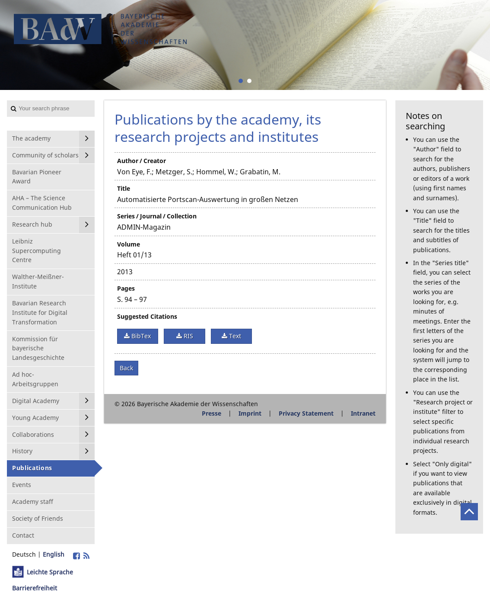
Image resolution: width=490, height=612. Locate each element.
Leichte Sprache (50, 572)
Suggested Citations (147, 316)
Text (234, 336)
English (53, 554)
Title (123, 188)
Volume (128, 244)
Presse (211, 413)
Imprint (250, 413)
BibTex (140, 336)
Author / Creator (141, 161)
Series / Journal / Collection (157, 216)
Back (126, 368)
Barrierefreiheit (34, 588)
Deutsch (24, 554)
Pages (126, 288)
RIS (187, 336)
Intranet (363, 413)
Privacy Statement (306, 413)
